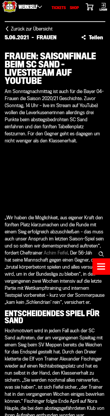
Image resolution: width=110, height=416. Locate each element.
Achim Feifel (56, 253)
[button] (92, 37)
